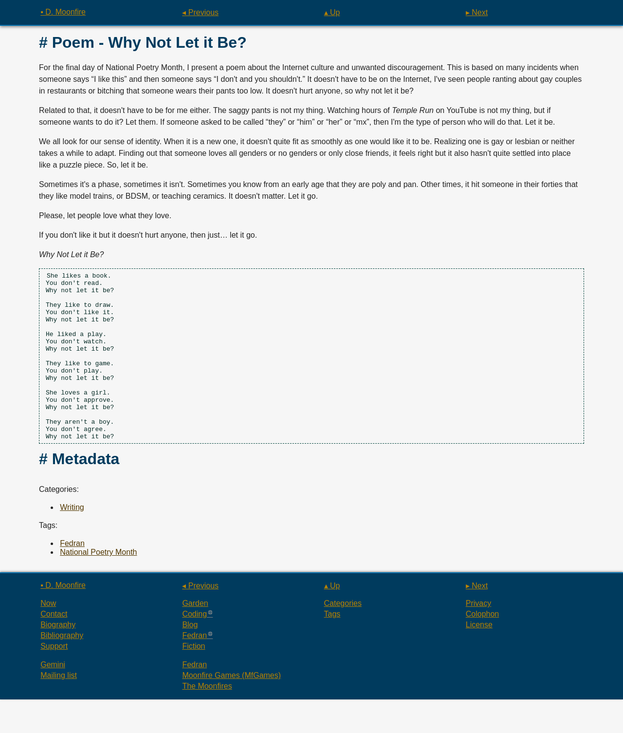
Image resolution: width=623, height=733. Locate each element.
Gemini (52, 698)
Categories (343, 637)
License (479, 658)
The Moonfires (207, 719)
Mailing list (58, 709)
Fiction (193, 680)
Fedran (72, 577)
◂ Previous (200, 12)
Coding (194, 647)
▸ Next (477, 12)
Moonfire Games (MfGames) (231, 709)
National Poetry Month (98, 586)
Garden (195, 637)
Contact (53, 647)
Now (48, 637)
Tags (332, 647)
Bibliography (61, 669)
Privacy (478, 637)
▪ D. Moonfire (63, 12)
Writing (72, 541)
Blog (190, 658)
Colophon (482, 647)
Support (54, 680)
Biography (57, 658)
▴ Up (332, 12)
